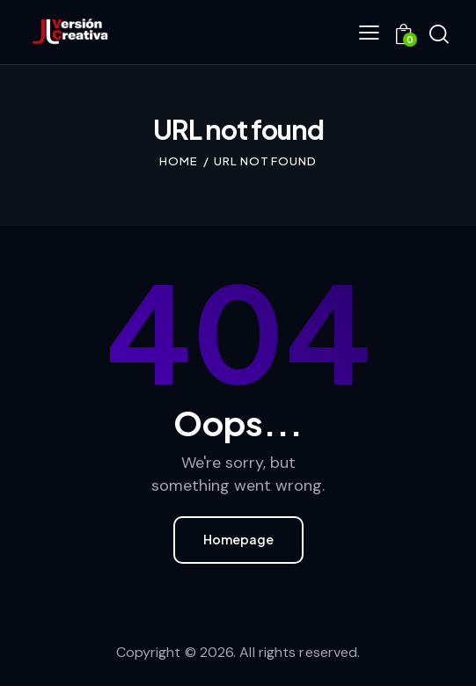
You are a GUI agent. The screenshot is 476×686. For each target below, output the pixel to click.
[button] (369, 31)
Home (178, 161)
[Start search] (439, 34)
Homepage (238, 539)
